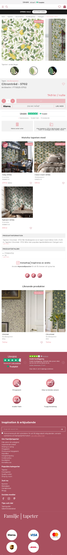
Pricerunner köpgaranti (10, 451)
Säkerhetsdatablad (8, 509)
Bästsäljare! (39, 21)
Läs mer (60, 106)
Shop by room (7, 476)
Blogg (4, 491)
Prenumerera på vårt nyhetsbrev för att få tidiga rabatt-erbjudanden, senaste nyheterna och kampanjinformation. (32, 435)
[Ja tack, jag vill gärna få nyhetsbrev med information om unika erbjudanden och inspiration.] (33, 429)
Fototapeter (6, 472)
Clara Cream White (42, 175)
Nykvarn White (8, 220)
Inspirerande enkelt (9, 445)
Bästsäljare (6, 486)
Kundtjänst (6, 460)
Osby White (7, 175)
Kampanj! (29, 144)
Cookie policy (6, 458)
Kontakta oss (6, 462)
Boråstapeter (13, 81)
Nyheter (5, 484)
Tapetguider (6, 506)
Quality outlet (7, 474)
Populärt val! (60, 144)
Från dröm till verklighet (10, 442)
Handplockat (6, 488)
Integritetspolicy (8, 456)
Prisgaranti (5, 449)
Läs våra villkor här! (38, 436)
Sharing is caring (8, 447)
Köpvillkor (5, 453)
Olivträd (5, 334)
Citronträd (50, 334)
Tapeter (4, 470)
